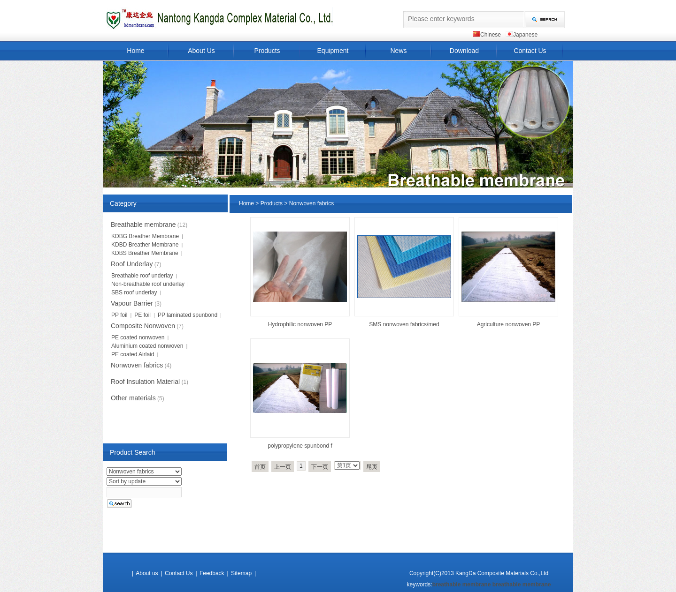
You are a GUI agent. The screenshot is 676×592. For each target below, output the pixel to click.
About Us (201, 50)
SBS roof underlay (134, 292)
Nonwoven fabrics (311, 203)
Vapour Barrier (132, 303)
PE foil (142, 315)
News (398, 50)
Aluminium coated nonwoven (147, 346)
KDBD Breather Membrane (144, 244)
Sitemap (241, 573)
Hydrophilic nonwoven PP (300, 324)
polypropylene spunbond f (300, 445)
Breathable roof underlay (142, 275)
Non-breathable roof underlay (147, 284)
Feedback (212, 573)
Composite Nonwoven (143, 326)
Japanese (525, 34)
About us (147, 573)
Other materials (133, 398)
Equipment (333, 50)
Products (267, 50)
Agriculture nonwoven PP (508, 324)
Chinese (490, 34)
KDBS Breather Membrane (144, 253)
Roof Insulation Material (145, 381)
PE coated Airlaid (132, 354)
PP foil (119, 315)
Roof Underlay (132, 264)
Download (464, 50)
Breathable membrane (143, 224)
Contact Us (530, 50)
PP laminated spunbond (187, 315)
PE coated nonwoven (137, 337)
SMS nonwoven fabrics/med (404, 324)
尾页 (371, 467)
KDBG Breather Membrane (145, 236)
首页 (260, 467)
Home (135, 50)
